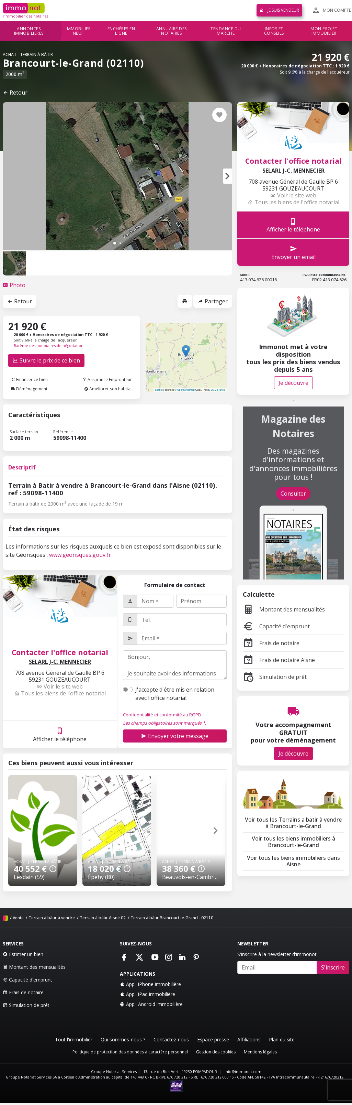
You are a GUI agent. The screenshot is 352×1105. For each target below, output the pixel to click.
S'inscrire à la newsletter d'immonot (277, 954)
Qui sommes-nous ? (123, 1039)
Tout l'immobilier (73, 1039)
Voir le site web (60, 686)
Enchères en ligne (121, 31)
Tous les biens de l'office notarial (60, 693)
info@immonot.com (243, 1071)
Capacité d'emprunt (276, 626)
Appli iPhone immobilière (150, 984)
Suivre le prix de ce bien (46, 360)
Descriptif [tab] (22, 467)
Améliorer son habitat (108, 389)
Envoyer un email (293, 252)
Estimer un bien (23, 954)
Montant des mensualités (284, 609)
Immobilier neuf (78, 31)
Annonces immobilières (29, 31)
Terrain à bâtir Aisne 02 (103, 918)
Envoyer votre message (174, 736)
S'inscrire (333, 967)
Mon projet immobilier (323, 31)
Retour (15, 92)
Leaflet (159, 389)
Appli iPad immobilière (147, 994)
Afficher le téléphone (60, 734)
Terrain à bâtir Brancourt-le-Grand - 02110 (171, 918)
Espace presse (213, 1039)
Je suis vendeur (279, 10)
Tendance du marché (226, 31)
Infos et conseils (274, 31)
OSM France (218, 389)
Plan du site (282, 1039)
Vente (18, 918)
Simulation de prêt (275, 677)
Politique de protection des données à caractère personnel (130, 1052)
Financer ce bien (29, 379)
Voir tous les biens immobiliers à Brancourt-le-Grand (293, 842)
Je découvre (293, 383)
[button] (227, 176)
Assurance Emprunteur (107, 379)
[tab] (14, 285)
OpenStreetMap (186, 389)
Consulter (293, 493)
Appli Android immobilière (151, 1004)
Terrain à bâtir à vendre (52, 918)
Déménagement (29, 389)
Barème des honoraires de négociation (48, 345)
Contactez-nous (171, 1039)
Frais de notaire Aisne (279, 660)
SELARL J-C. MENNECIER (60, 662)
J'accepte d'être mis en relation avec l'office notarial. (174, 694)
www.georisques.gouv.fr (80, 555)
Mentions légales (260, 1052)
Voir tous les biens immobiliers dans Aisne (293, 861)
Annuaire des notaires (171, 31)
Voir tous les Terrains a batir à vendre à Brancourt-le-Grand (293, 823)
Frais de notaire (271, 643)
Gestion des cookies (216, 1052)
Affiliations (249, 1039)
